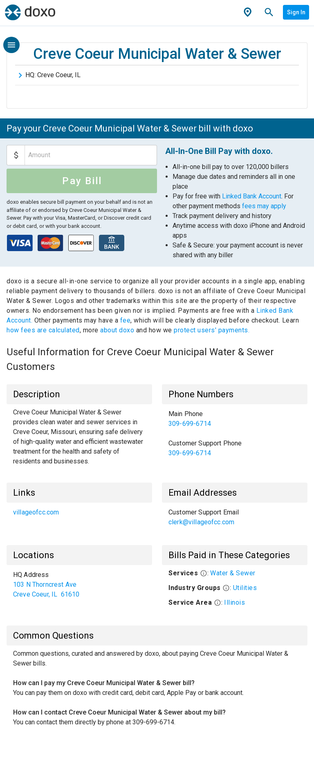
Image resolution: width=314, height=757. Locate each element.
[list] (234, 433)
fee (125, 320)
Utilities (245, 588)
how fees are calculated (43, 330)
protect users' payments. (211, 330)
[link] (234, 419)
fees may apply (264, 206)
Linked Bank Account (251, 196)
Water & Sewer (233, 573)
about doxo (117, 330)
